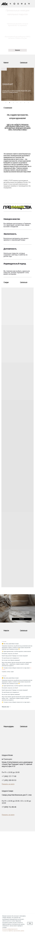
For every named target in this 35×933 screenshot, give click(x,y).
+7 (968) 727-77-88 (9, 776)
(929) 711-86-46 (9, 900)
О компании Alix (23, 861)
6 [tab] (25, 103)
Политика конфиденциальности (9, 929)
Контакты (7, 890)
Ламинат (6, 848)
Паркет (6, 846)
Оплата (20, 848)
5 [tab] (21, 103)
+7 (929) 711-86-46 (9, 807)
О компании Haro (23, 863)
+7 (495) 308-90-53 (9, 780)
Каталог (7, 843)
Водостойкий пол (9, 857)
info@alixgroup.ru (9, 902)
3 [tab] (13, 103)
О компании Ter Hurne (25, 867)
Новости (21, 857)
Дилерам (7, 878)
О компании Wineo (24, 865)
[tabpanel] (17, 84)
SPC (5, 850)
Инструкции (22, 850)
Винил (5, 852)
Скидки (6, 861)
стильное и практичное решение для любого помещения (16, 91)
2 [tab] (10, 103)
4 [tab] (17, 103)
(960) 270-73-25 (9, 897)
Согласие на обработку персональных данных (13, 930)
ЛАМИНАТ (7, 84)
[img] (4, 3)
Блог (19, 855)
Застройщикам (9, 881)
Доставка (21, 846)
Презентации (22, 859)
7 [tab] (28, 103)
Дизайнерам (8, 876)
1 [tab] (6, 103)
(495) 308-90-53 (9, 895)
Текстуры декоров (10, 883)
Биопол (6, 855)
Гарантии (21, 852)
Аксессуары (7, 859)
